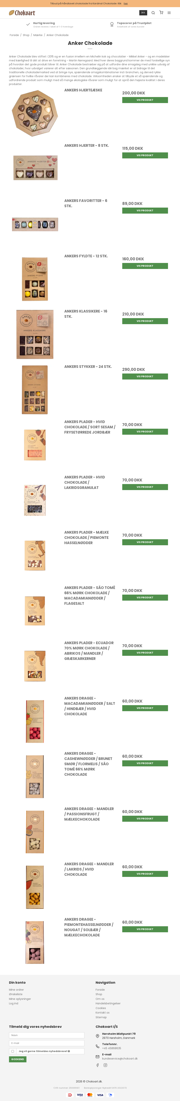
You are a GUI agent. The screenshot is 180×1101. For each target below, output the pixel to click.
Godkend (17, 1059)
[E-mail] (46, 1043)
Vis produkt (145, 100)
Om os (100, 999)
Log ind (13, 1003)
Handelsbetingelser (108, 1003)
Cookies (101, 1008)
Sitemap (101, 1017)
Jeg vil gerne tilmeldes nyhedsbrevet (44, 1051)
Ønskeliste (15, 994)
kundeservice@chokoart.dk (120, 1058)
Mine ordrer (16, 990)
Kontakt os (103, 1012)
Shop (99, 994)
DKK (143, 12)
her (126, 3)
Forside (100, 990)
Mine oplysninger (20, 999)
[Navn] (46, 1035)
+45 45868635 (111, 1048)
